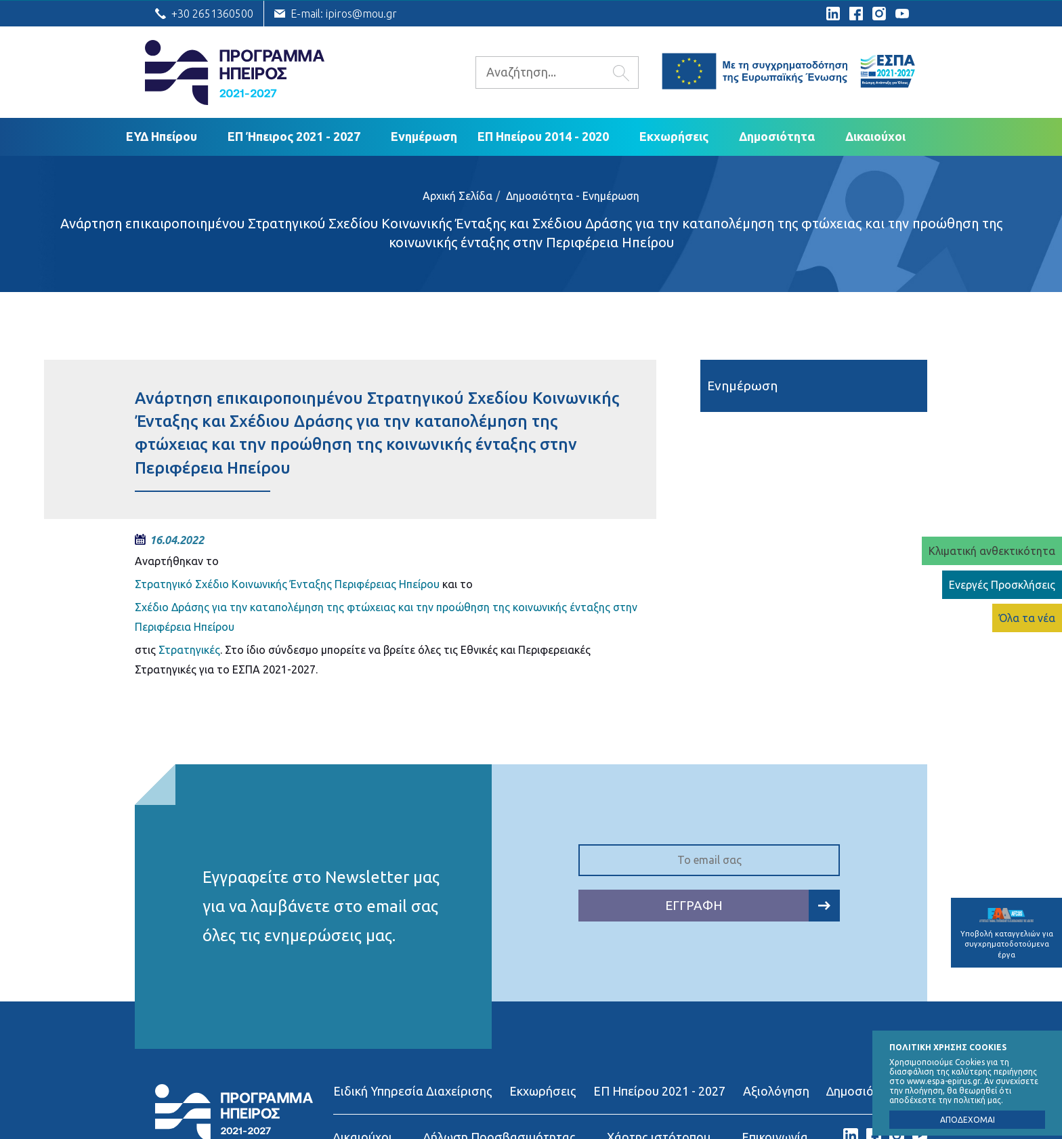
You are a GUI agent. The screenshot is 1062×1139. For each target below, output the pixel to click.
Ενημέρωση (424, 136)
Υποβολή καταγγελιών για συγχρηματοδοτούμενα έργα (1006, 933)
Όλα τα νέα (1027, 618)
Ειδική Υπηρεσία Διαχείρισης (412, 1091)
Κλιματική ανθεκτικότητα (992, 551)
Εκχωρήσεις (673, 136)
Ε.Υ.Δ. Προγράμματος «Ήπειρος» (234, 72)
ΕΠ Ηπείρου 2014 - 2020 (543, 136)
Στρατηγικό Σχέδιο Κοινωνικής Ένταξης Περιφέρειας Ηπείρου (287, 584)
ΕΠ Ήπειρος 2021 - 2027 (294, 136)
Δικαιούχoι (875, 136)
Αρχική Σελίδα (457, 196)
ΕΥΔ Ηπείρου (161, 136)
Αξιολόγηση (776, 1091)
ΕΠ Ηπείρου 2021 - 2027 (659, 1091)
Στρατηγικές (189, 650)
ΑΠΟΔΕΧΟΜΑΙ (967, 1119)
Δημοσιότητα (777, 136)
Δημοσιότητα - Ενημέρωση (572, 196)
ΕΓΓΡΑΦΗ (752, 905)
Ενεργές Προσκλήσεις (1002, 585)
